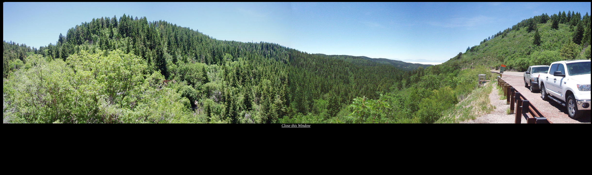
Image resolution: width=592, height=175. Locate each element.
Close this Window (295, 125)
